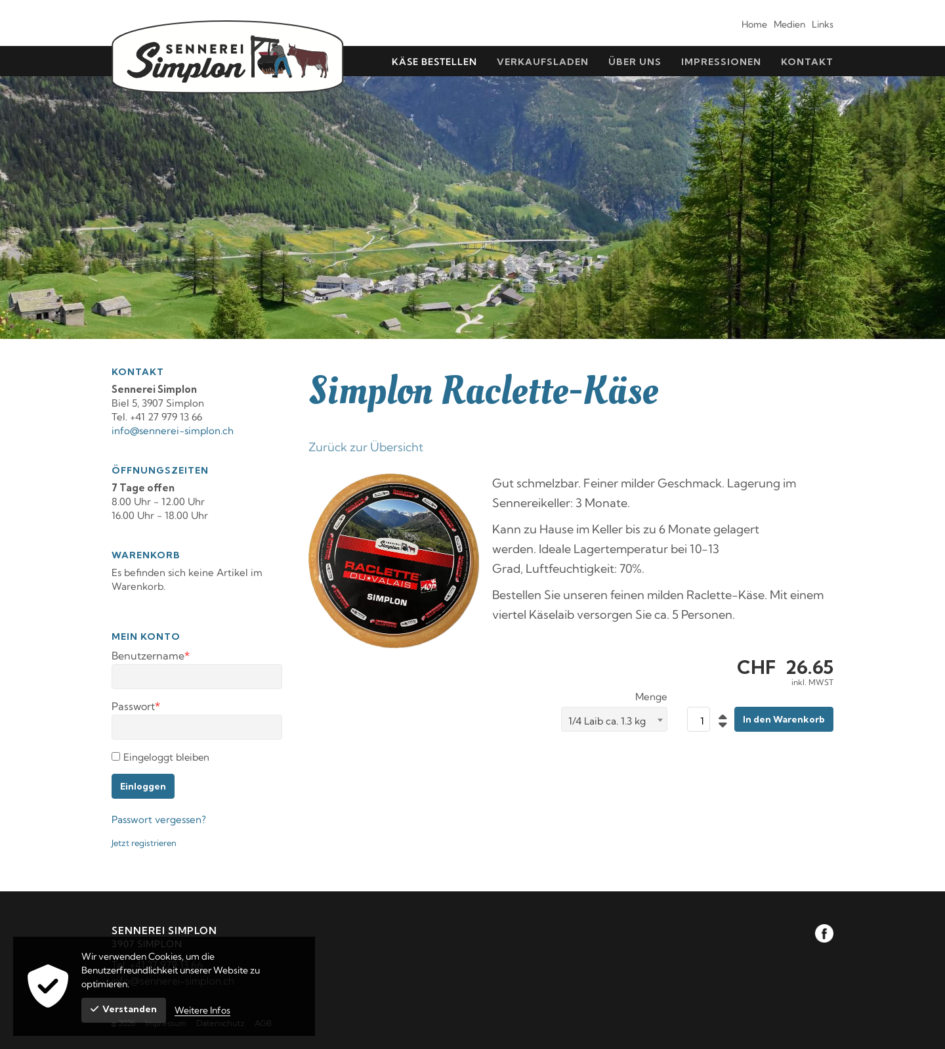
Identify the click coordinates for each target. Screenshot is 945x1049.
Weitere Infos (202, 1010)
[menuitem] (751, 23)
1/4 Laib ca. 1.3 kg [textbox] (607, 721)
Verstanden (124, 1009)
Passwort (136, 707)
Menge (651, 696)
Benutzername (151, 656)
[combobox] (614, 719)
